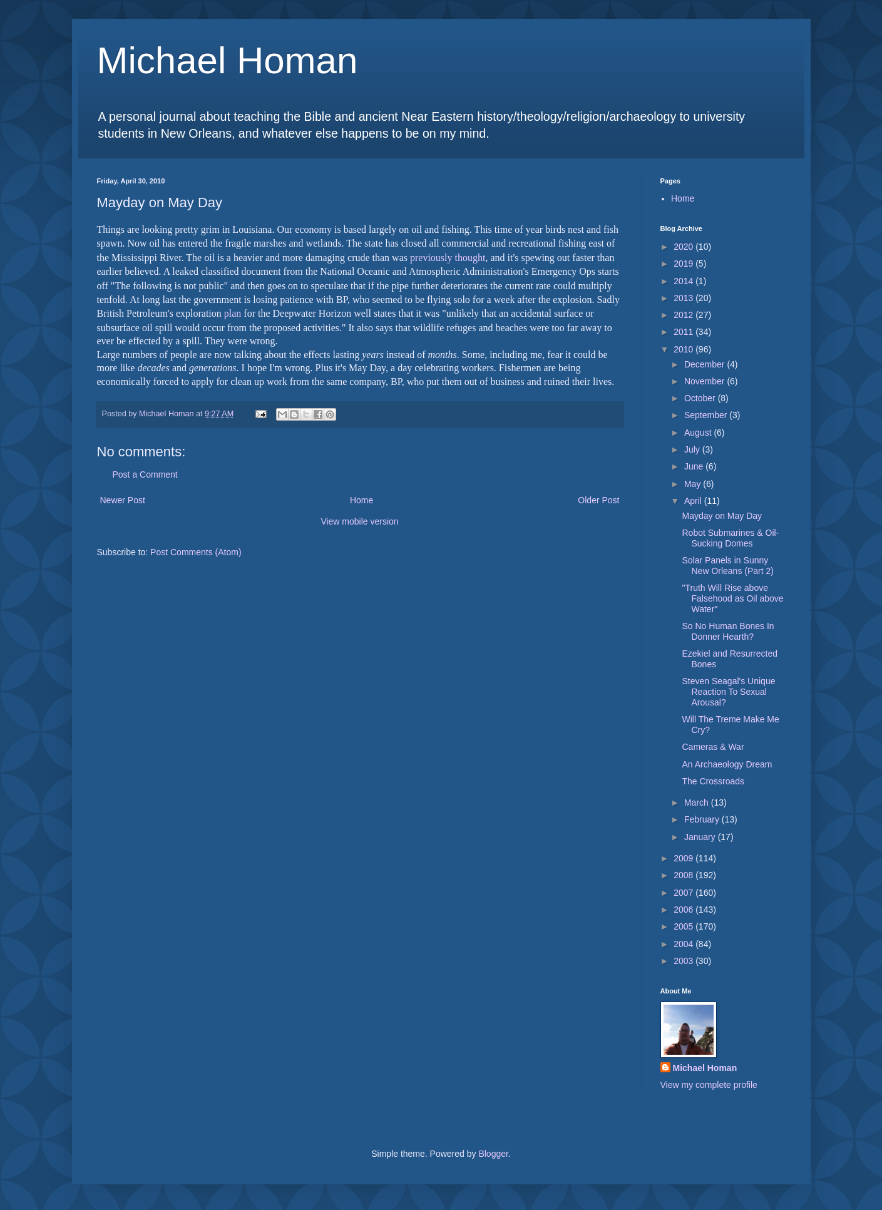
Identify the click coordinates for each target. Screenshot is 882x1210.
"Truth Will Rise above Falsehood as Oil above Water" (732, 598)
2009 (684, 858)
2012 (684, 315)
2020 (684, 247)
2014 (684, 281)
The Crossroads (713, 781)
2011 (684, 332)
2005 (684, 926)
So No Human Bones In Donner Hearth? (728, 631)
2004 (684, 944)
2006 (684, 910)
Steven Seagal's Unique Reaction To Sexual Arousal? (728, 691)
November (705, 381)
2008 (684, 875)
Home (361, 500)
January (701, 837)
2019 (684, 264)
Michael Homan (227, 60)
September (706, 415)
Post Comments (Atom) (195, 552)
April (694, 501)
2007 (684, 893)
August (699, 433)
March (697, 802)
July (693, 449)
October (701, 398)
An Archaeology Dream (727, 764)
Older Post (598, 500)
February (703, 819)
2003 (684, 961)
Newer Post (122, 500)
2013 (684, 298)
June (694, 466)
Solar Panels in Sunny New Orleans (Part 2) (727, 565)
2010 (684, 349)
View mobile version (359, 521)
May (693, 484)
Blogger (493, 1154)
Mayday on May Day (722, 516)
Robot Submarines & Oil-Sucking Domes (730, 538)
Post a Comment (145, 474)
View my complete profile (708, 1085)
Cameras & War (713, 747)
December (705, 364)
